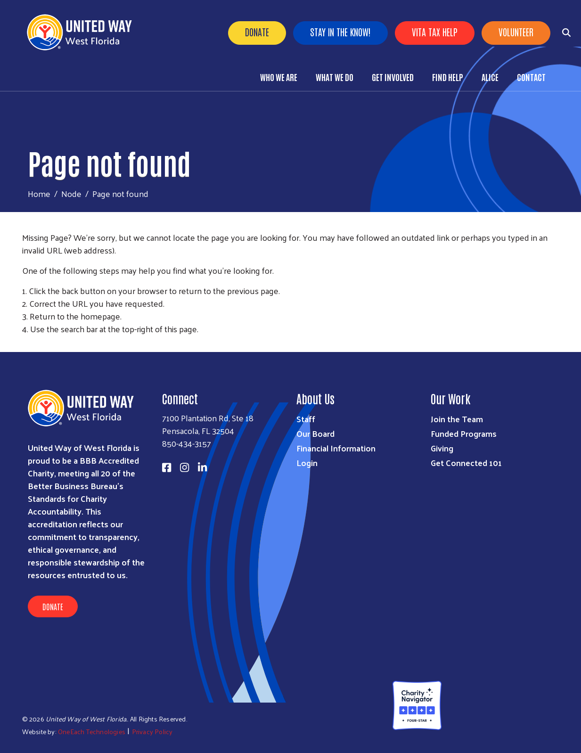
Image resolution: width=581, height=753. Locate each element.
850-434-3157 (186, 443)
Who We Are (278, 76)
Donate (257, 31)
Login (307, 462)
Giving (442, 448)
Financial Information (336, 448)
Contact (531, 76)
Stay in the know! (340, 31)
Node (71, 193)
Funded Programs (464, 433)
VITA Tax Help (435, 31)
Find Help (447, 76)
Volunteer (516, 31)
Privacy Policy (152, 731)
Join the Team (457, 418)
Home (39, 193)
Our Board (315, 433)
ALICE (490, 76)
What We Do (334, 76)
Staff (305, 418)
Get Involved (393, 76)
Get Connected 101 (466, 462)
